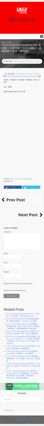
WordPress (20, 421)
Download (28, 179)
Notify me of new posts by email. (15, 290)
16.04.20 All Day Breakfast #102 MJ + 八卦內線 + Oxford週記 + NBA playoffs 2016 (22, 315)
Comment (8, 232)
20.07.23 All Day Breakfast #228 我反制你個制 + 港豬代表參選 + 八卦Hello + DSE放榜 (22, 320)
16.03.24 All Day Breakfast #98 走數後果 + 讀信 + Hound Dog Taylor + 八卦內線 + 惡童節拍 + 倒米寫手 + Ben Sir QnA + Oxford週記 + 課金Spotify (23, 339)
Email (5, 263)
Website (6, 272)
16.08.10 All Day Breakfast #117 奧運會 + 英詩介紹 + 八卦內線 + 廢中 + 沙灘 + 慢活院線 (22, 332)
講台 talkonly (9, 410)
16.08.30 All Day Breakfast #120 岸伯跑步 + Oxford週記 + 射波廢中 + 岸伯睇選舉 (22, 352)
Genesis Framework (34, 418)
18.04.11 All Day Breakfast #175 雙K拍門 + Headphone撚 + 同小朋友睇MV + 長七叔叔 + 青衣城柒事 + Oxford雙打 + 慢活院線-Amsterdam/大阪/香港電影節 (22, 374)
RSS (12, 181)
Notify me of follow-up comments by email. (18, 284)
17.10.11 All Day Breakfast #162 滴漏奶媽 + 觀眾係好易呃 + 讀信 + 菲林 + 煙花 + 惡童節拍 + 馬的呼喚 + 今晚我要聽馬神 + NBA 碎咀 (23, 326)
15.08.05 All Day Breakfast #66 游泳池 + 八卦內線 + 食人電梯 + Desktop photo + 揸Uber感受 (23, 366)
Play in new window (16, 179)
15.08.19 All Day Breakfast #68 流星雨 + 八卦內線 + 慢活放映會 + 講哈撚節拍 (23, 347)
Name (6, 253)
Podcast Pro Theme (20, 418)
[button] (22, 36)
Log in (25, 421)
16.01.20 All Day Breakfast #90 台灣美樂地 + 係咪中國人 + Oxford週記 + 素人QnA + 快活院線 (23, 358)
